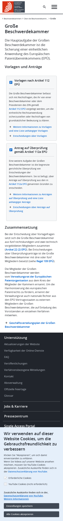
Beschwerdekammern (13, 18)
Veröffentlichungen (15, 363)
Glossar (8, 395)
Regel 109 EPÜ (45, 261)
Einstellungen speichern (19, 505)
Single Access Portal (19, 426)
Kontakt (9, 376)
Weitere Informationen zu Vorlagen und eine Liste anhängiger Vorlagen (30, 128)
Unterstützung (15, 337)
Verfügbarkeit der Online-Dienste (24, 350)
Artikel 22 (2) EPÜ (16, 249)
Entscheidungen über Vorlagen (30, 135)
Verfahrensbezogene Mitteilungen (24, 370)
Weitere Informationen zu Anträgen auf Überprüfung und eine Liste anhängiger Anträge (30, 198)
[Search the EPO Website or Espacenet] (44, 7)
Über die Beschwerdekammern (36, 18)
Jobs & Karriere (16, 406)
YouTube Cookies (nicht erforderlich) (27, 484)
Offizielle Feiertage (15, 389)
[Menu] (54, 7)
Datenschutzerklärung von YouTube (27, 471)
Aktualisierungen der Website (22, 344)
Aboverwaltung (13, 383)
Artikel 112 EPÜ (17, 108)
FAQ (6, 357)
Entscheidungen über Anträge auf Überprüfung (29, 209)
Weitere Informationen (16, 498)
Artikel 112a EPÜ (18, 184)
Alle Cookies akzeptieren (19, 514)
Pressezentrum (16, 416)
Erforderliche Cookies (19, 477)
